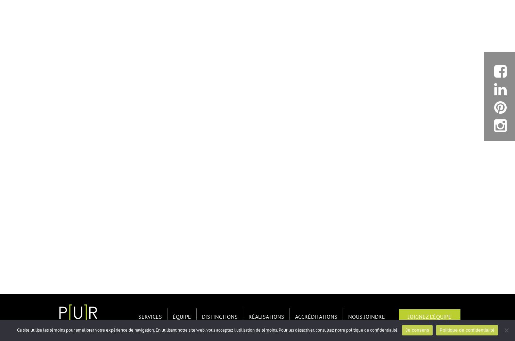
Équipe (182, 317)
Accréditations (316, 317)
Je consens (417, 330)
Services (150, 317)
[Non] (506, 330)
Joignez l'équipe (429, 317)
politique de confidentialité (372, 330)
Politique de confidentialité (467, 330)
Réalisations (266, 317)
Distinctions (220, 317)
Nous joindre (366, 317)
